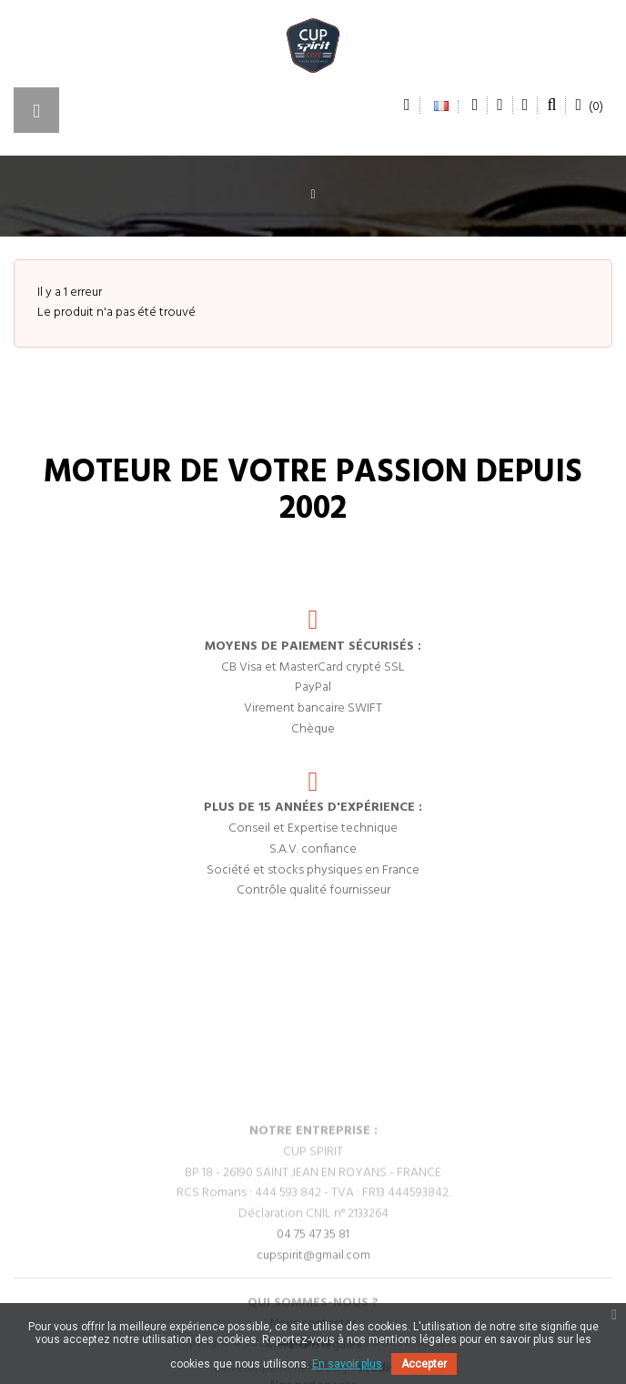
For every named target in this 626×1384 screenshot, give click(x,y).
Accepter (424, 1364)
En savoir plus (347, 1364)
